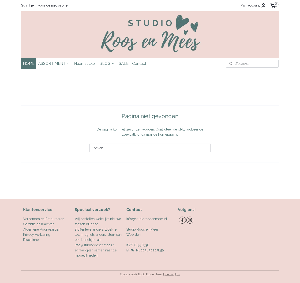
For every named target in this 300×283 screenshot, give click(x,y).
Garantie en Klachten (38, 224)
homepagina (167, 134)
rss (178, 274)
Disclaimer (31, 240)
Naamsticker (85, 63)
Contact (139, 63)
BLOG (107, 63)
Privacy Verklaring (36, 234)
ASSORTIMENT (54, 63)
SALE (123, 63)
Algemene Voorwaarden (41, 229)
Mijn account (253, 5)
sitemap (169, 274)
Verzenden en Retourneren (43, 219)
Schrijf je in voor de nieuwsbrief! (45, 5)
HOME (28, 63)
